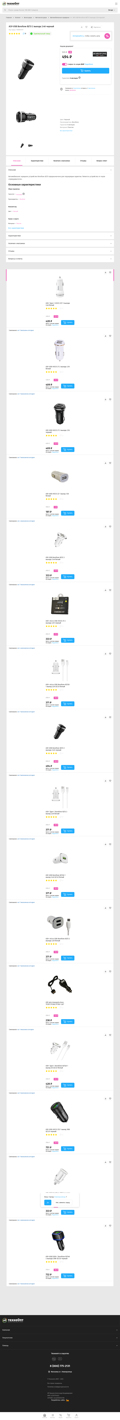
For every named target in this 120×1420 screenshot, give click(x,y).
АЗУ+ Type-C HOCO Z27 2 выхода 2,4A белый (58, 304)
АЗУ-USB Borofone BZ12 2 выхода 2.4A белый (55, 558)
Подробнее (88, 64)
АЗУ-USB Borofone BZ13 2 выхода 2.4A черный (55, 749)
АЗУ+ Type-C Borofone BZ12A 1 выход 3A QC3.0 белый (57, 1067)
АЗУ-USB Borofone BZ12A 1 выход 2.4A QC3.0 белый (55, 876)
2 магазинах (77, 88)
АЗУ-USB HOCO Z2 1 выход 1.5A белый (57, 495)
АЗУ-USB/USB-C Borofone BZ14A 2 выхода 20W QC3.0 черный (58, 1258)
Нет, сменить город (63, 1202)
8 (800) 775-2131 (60, 1366)
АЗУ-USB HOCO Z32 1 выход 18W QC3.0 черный (58, 1130)
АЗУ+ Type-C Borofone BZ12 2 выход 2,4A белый (56, 813)
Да (48, 1202)
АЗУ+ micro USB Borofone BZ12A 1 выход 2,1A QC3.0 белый (57, 686)
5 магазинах (91, 88)
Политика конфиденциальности (58, 1387)
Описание (17, 161)
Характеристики (37, 161)
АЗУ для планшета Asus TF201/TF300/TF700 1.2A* (55, 1003)
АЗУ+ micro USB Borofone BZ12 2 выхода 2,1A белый (58, 940)
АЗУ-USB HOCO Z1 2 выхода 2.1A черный (58, 431)
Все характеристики (66, 130)
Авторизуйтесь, (78, 36)
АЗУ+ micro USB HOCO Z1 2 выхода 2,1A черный (56, 622)
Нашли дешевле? (66, 46)
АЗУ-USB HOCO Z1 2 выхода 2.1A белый (58, 368)
